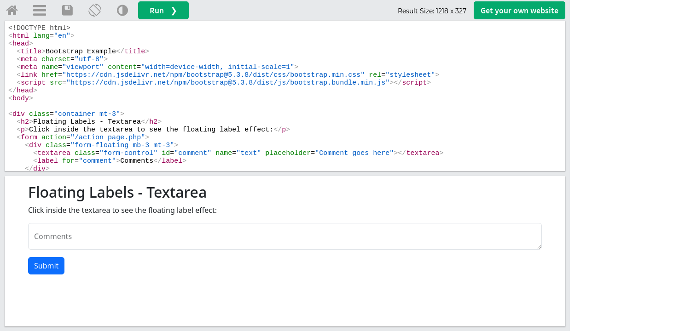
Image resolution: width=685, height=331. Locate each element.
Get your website (519, 10)
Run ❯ (163, 10)
